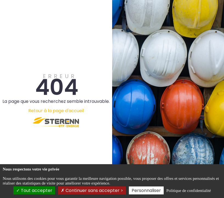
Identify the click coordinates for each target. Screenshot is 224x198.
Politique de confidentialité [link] (188, 190)
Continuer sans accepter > (92, 190)
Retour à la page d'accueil (56, 111)
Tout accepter (34, 190)
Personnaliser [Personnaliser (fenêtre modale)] (146, 190)
